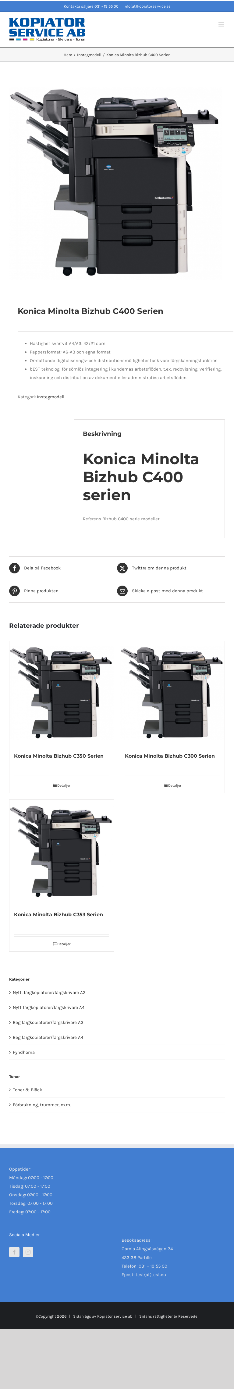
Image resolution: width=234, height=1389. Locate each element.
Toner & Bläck (27, 1090)
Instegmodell (50, 397)
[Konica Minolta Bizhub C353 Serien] (61, 852)
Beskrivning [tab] (21, 426)
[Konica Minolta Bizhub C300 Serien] (172, 693)
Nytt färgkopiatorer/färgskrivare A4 (48, 1007)
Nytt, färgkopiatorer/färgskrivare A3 (49, 992)
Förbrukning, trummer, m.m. (42, 1104)
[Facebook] (14, 1252)
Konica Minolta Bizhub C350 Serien (59, 756)
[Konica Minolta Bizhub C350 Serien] (61, 693)
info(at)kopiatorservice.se (147, 6)
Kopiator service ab (114, 1316)
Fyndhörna (24, 1052)
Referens (92, 519)
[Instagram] (28, 1252)
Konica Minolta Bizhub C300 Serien (170, 756)
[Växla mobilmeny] (221, 24)
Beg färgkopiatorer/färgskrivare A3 (48, 1022)
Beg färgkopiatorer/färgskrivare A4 (48, 1037)
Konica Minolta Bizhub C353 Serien (58, 914)
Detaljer (63, 785)
